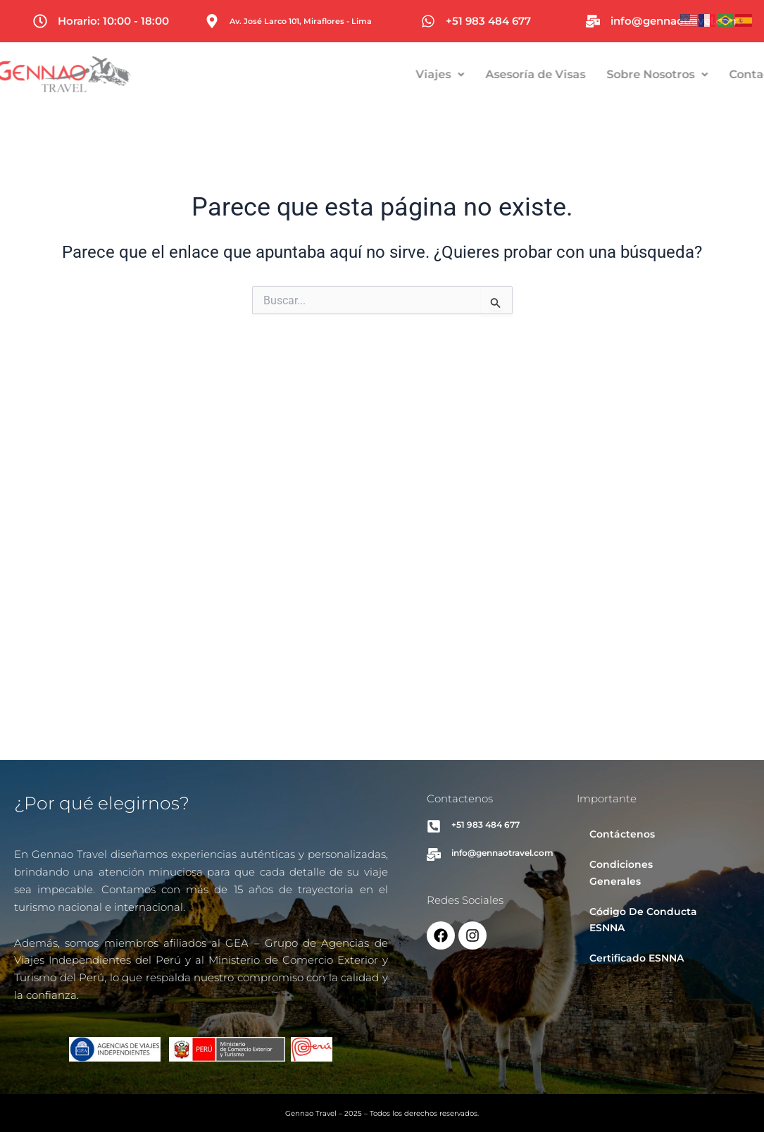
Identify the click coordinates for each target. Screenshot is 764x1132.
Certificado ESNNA (636, 958)
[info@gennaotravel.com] (593, 21)
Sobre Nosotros (694, 74)
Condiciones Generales (621, 872)
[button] (477, 74)
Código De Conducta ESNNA (643, 919)
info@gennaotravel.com (675, 20)
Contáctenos (622, 834)
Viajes (477, 74)
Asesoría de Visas (572, 74)
